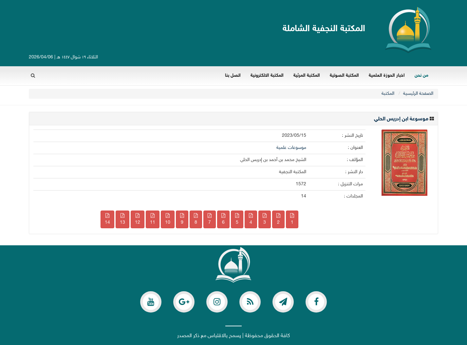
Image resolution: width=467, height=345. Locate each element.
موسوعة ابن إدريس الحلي (401, 119)
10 (167, 219)
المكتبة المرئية (306, 75)
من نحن (421, 75)
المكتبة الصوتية (344, 75)
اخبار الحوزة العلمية (387, 75)
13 (122, 219)
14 (107, 219)
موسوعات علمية (291, 148)
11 (152, 219)
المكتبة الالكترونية (267, 75)
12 (137, 219)
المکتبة (388, 93)
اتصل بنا (233, 75)
